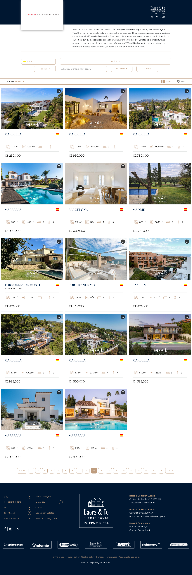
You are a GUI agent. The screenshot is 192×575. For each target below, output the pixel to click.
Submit (147, 68)
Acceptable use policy (129, 557)
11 (86, 470)
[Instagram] (11, 529)
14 (109, 470)
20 (154, 470)
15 (116, 470)
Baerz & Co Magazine (46, 518)
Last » (170, 470)
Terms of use (58, 557)
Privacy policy (73, 557)
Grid (165, 81)
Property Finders (12, 502)
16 (124, 470)
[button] (19, 81)
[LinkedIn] (17, 529)
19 (146, 470)
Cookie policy (87, 557)
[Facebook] (5, 529)
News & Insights (43, 496)
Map (181, 81)
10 (79, 470)
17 (131, 470)
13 (101, 470)
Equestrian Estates (44, 513)
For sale (43, 69)
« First (22, 470)
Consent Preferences (106, 557)
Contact (39, 507)
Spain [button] (27, 61)
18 (139, 470)
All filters (120, 68)
